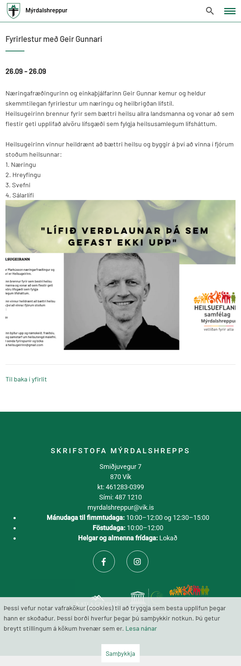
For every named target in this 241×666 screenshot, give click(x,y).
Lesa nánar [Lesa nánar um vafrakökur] (141, 628)
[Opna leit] (210, 11)
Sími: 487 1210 (120, 497)
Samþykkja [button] (120, 653)
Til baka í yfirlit (26, 379)
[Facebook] (104, 561)
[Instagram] (137, 561)
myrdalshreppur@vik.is (121, 507)
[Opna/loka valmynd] (230, 11)
